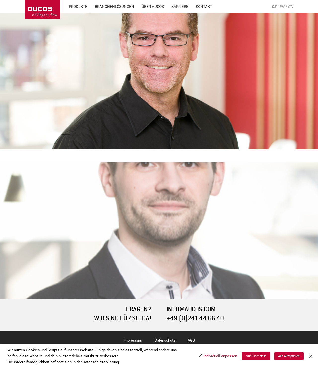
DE (274, 6)
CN (290, 6)
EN (281, 6)
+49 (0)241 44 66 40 (195, 318)
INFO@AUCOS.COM (191, 309)
